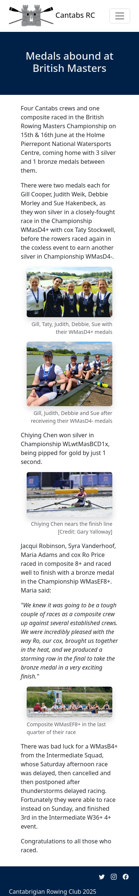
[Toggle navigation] (119, 16)
